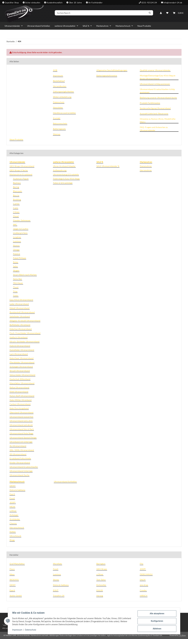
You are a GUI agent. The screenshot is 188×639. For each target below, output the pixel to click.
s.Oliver (13, 511)
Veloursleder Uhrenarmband (22, 375)
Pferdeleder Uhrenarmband (22, 362)
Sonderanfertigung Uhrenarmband (155, 108)
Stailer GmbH (16, 595)
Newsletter (58, 107)
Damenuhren (146, 166)
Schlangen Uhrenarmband (21, 366)
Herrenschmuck (17, 527)
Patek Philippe (19, 258)
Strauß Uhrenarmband (20, 370)
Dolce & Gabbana (17, 490)
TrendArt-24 (58, 595)
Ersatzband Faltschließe (20, 458)
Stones (56, 579)
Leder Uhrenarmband (19, 304)
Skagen (16, 270)
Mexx (12, 574)
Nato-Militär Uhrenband (20, 400)
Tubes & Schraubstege (62, 183)
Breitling (17, 199)
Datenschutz (31, 630)
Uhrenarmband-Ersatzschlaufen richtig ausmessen (157, 90)
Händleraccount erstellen (64, 113)
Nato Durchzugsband (19, 408)
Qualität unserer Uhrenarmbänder (155, 70)
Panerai (16, 254)
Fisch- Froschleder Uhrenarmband (25, 333)
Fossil (12, 498)
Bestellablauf (59, 81)
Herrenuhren (146, 170)
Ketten (13, 531)
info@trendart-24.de (173, 2)
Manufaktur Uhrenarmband (22, 383)
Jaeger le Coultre (20, 228)
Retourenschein (60, 123)
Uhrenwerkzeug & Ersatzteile (66, 174)
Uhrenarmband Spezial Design (23, 437)
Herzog (99, 595)
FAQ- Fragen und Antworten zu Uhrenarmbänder (154, 128)
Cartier (16, 203)
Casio (15, 208)
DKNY (13, 486)
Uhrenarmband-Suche (19, 475)
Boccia (16, 195)
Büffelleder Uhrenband (20, 325)
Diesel (16, 216)
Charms (13, 523)
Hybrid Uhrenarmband (20, 345)
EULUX (99, 590)
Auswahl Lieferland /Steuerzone (154, 113)
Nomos (16, 245)
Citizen (16, 212)
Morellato (57, 563)
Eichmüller (101, 585)
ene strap (144, 585)
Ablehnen (156, 629)
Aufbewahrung (59, 170)
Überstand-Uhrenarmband (21, 412)
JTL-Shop (182, 635)
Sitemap (56, 134)
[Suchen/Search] (102, 13)
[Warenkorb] (178, 13)
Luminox (17, 241)
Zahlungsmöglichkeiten (63, 91)
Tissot (15, 287)
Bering (16, 187)
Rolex (15, 262)
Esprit (12, 494)
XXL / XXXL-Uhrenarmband (22, 450)
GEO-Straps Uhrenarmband (22, 166)
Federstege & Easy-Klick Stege (66, 178)
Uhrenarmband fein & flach (22, 429)
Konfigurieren (156, 621)
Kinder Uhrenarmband (20, 462)
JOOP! (13, 502)
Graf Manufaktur (17, 563)
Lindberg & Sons (20, 233)
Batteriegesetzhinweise (106, 75)
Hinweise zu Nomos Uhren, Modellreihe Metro (157, 120)
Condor (143, 590)
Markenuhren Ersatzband (21, 174)
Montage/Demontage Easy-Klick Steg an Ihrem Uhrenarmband (157, 77)
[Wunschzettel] (167, 13)
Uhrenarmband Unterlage (21, 471)
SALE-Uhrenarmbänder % (107, 166)
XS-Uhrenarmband (18, 454)
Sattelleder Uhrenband (20, 316)
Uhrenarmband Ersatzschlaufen (24, 466)
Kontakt (56, 118)
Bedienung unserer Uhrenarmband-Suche (158, 97)
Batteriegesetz (59, 129)
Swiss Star (17, 279)
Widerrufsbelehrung (62, 97)
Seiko (15, 266)
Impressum (18, 630)
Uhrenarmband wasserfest (21, 416)
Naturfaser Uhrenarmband (21, 358)
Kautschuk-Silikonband (20, 379)
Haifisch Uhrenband (18, 337)
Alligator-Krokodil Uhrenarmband (25, 320)
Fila (141, 563)
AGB (55, 70)
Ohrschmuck (15, 536)
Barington (100, 563)
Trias (15, 291)
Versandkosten (59, 86)
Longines (17, 237)
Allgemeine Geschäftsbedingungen (111, 70)
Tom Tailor (101, 579)
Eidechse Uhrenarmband (21, 329)
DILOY (143, 579)
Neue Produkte (144, 26)
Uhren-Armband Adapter (64, 166)
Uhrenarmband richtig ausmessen (155, 84)
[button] (161, 13)
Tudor (15, 295)
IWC (15, 224)
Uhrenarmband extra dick (21, 421)
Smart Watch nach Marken (25, 274)
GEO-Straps (101, 569)
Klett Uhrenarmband (19, 391)
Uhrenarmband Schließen (65, 481)
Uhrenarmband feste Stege (21, 433)
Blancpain (17, 191)
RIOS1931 (14, 579)
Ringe (12, 540)
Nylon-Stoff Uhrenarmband (22, 396)
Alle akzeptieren (156, 614)
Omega (16, 249)
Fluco (12, 569)
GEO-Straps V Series (19, 170)
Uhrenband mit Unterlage (21, 441)
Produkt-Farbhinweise (150, 103)
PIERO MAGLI (146, 574)
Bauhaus (17, 183)
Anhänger (14, 515)
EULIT (55, 590)
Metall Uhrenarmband (19, 308)
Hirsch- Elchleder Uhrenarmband (24, 341)
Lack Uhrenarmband (19, 354)
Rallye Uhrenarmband (19, 387)
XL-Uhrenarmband (18, 446)
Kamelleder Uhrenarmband (22, 350)
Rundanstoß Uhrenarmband (22, 312)
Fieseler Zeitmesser (21, 220)
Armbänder (15, 519)
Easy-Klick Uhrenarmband (21, 299)
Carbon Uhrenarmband (20, 404)
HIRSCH (143, 595)
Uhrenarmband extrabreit (21, 425)
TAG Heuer (18, 283)
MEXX (12, 506)
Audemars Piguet (20, 178)
